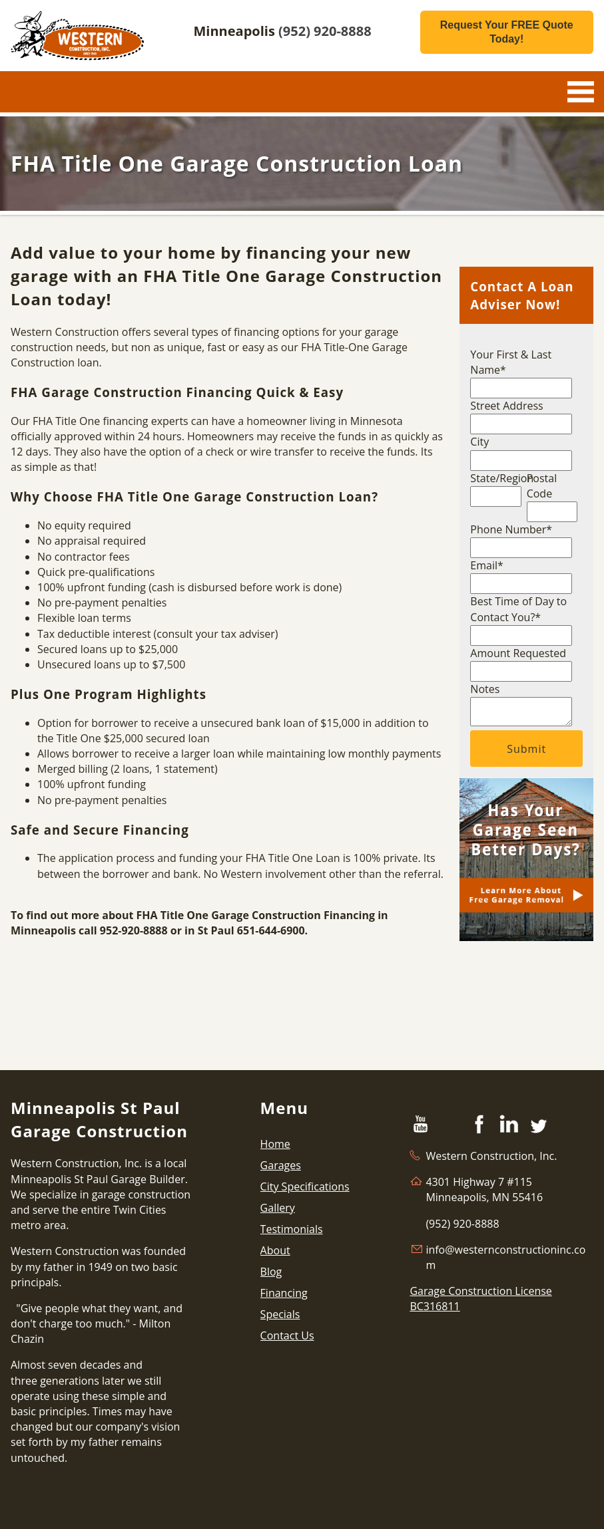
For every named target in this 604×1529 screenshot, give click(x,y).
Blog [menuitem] (271, 1271)
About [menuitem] (275, 1250)
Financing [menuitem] (284, 1293)
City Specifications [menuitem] (305, 1186)
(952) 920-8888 (325, 31)
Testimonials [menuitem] (291, 1229)
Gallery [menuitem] (277, 1207)
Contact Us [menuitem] (287, 1335)
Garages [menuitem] (280, 1165)
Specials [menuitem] (280, 1314)
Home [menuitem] (275, 1144)
